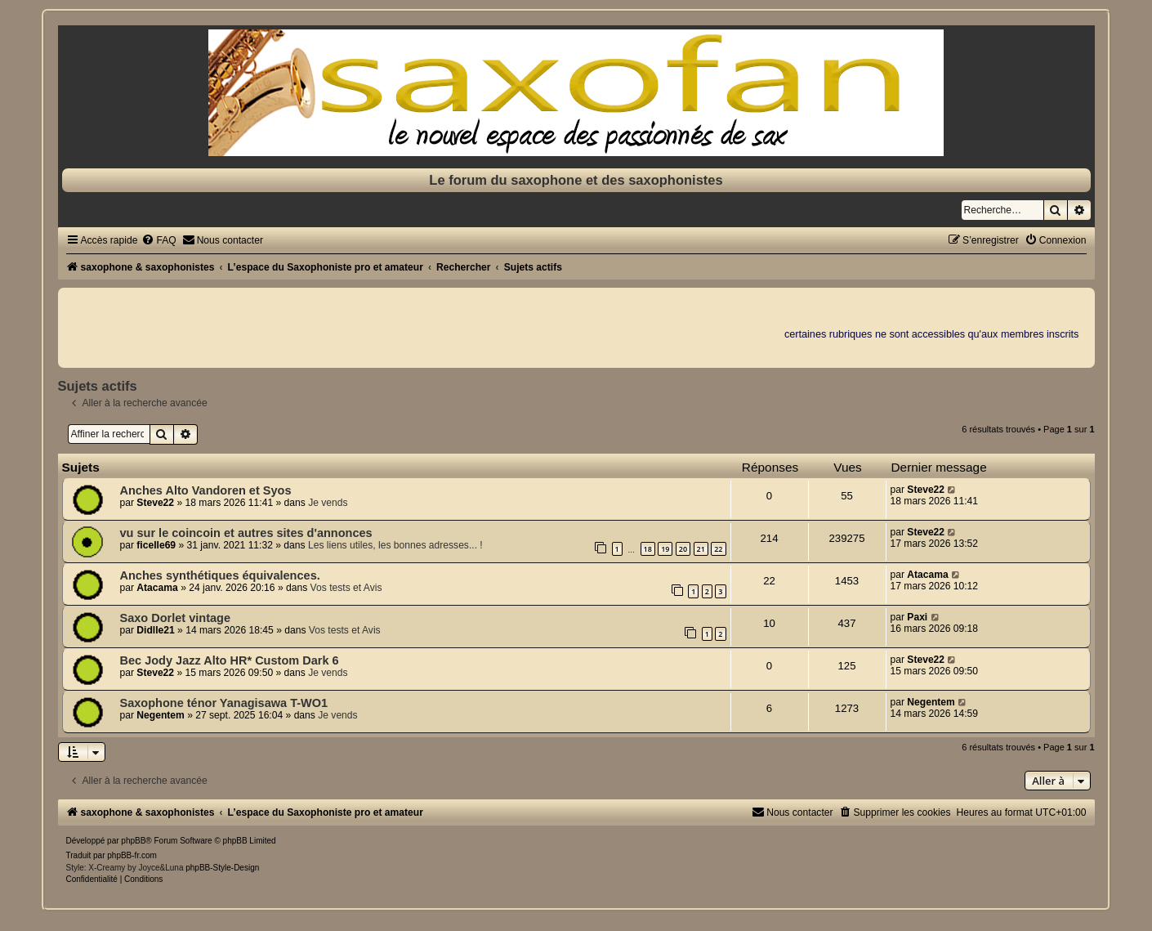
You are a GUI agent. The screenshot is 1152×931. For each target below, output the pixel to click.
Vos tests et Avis (346, 587)
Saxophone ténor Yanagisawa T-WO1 (224, 702)
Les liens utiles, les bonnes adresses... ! (395, 545)
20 (683, 549)
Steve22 (155, 502)
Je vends (327, 502)
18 (648, 549)
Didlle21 (155, 630)
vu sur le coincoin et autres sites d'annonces (246, 532)
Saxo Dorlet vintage (175, 617)
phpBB (133, 840)
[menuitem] (158, 240)
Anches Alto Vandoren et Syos (206, 490)
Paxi (917, 617)
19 (665, 549)
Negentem (160, 715)
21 (701, 549)
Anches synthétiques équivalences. (220, 575)
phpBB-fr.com (132, 855)
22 (718, 549)
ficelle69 (156, 545)
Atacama (156, 587)
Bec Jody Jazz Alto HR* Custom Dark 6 (229, 660)
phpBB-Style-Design (222, 867)
